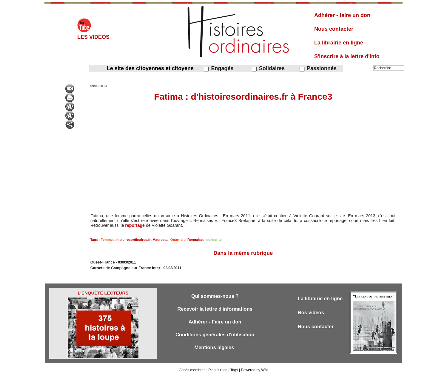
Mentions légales (215, 348)
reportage (134, 225)
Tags (234, 369)
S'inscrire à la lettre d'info (347, 56)
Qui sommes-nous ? (214, 295)
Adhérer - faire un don (342, 15)
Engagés (218, 68)
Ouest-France (101, 262)
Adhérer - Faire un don (215, 322)
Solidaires (268, 68)
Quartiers (174, 239)
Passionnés (318, 68)
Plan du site (218, 369)
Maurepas (158, 239)
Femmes (107, 239)
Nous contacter (333, 29)
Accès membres (193, 369)
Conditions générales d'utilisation (214, 335)
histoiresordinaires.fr (132, 239)
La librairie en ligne (338, 43)
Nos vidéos (311, 312)
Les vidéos (93, 37)
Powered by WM (254, 369)
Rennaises (192, 239)
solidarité (209, 239)
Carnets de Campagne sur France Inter (123, 267)
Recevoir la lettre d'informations (215, 309)
